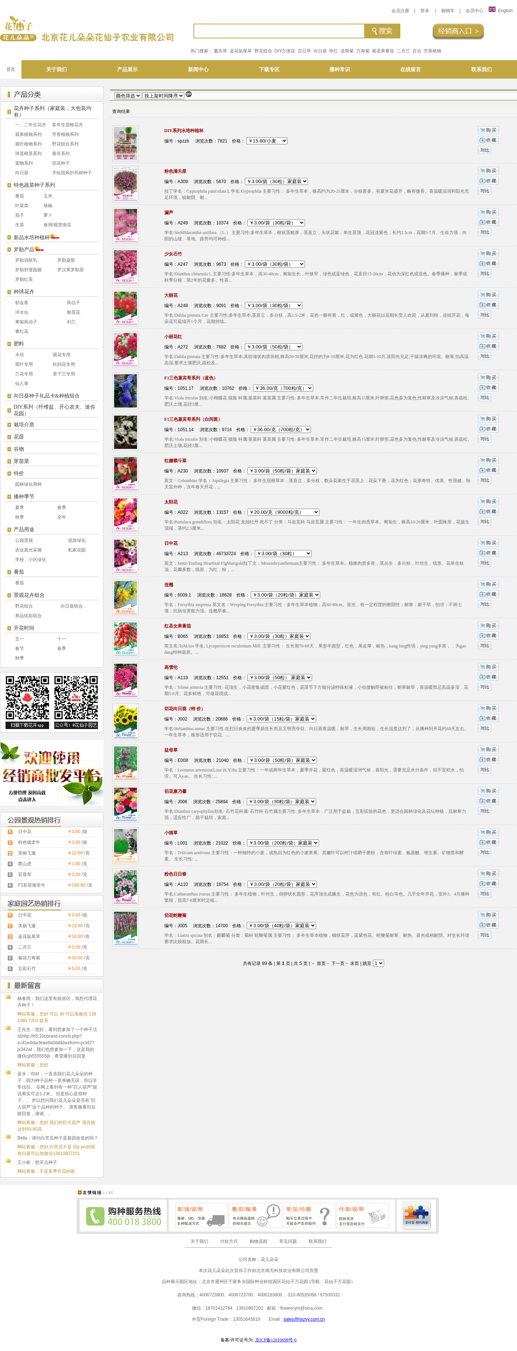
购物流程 (258, 1241)
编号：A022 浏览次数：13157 (196, 512)
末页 (354, 963)
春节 (19, 648)
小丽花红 (173, 336)
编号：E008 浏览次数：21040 (196, 760)
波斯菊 (347, 51)
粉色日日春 (175, 874)
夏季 (19, 507)
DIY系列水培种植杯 (183, 130)
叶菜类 (21, 205)
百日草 (304, 51)
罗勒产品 (24, 249)
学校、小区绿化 (30, 559)
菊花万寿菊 (29, 957)
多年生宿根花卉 (67, 124)
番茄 (19, 196)
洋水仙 (21, 312)
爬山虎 (24, 863)
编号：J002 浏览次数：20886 (196, 719)
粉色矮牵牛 (29, 842)
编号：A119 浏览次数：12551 (196, 677)
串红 (333, 51)
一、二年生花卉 (30, 124)
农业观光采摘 (28, 550)
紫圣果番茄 (383, 51)
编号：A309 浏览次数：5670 (195, 181)
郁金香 (21, 302)
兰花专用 (24, 374)
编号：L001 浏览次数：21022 (196, 843)
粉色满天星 (175, 171)
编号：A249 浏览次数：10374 (196, 223)
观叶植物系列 (28, 144)
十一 (61, 639)
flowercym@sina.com (301, 1308)
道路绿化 (77, 540)
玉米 (48, 196)
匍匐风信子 (26, 321)
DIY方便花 (284, 51)
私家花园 (77, 550)
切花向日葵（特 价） (184, 708)
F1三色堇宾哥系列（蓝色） (191, 378)
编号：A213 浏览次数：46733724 (200, 553)
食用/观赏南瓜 (57, 224)
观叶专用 (24, 364)
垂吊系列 (61, 153)
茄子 (19, 215)
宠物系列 (24, 163)
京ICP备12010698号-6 (276, 1340)
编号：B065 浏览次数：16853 (196, 636)
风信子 (73, 302)
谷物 (19, 449)
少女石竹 (173, 254)
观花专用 (62, 354)
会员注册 (400, 10)
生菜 (19, 224)
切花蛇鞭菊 (175, 915)
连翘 (168, 584)
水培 (19, 354)
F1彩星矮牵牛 (31, 885)
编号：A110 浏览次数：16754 (196, 884)
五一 (19, 639)
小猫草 (171, 832)
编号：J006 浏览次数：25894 (196, 801)
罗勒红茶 (24, 279)
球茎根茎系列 (28, 153)
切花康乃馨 (175, 791)
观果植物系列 (28, 134)
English (500, 10)
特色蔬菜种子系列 (34, 185)
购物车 (448, 10)
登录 (424, 10)
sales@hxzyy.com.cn (304, 1319)
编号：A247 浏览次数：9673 (195, 264)
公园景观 (24, 540)
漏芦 (168, 212)
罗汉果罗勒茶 (70, 269)
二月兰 (403, 51)
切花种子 (61, 163)
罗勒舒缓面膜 (28, 269)
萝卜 (48, 215)
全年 (61, 517)
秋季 (19, 517)
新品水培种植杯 (32, 237)
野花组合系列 (65, 144)
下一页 (338, 963)
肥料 (19, 344)
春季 (61, 507)
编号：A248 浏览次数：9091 (195, 305)
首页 (10, 69)
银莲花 (73, 312)
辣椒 (48, 205)
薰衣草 (220, 51)
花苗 (19, 437)
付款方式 (229, 1241)
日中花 (24, 831)
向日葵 (320, 51)
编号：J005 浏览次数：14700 (196, 925)
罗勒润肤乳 (26, 260)
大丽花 (171, 295)
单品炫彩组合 (28, 615)
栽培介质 (24, 424)
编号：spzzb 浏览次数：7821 (195, 141)
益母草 (171, 750)
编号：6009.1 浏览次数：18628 (198, 595)
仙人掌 (21, 383)
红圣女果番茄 (177, 626)
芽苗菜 (21, 461)
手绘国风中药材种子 (72, 172)
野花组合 (263, 51)
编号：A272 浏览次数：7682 (195, 347)
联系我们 (317, 1241)
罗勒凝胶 (66, 260)
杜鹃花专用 (64, 364)
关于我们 (199, 1241)
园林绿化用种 (28, 484)
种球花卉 (24, 292)
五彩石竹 (27, 968)
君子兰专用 (64, 374)
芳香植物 (432, 51)
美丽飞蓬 (27, 853)
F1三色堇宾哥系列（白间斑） (193, 419)
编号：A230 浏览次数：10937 (196, 471)
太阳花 (171, 502)
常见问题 (288, 1241)
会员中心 (474, 10)
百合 (416, 51)
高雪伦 (171, 667)
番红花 (21, 331)
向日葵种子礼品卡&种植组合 (47, 396)
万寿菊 (363, 51)
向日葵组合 (72, 606)
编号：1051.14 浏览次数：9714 (198, 429)
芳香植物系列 (65, 134)
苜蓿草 (24, 874)
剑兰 (71, 321)
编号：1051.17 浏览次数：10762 (199, 388)
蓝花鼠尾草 (241, 51)
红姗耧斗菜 (175, 460)
